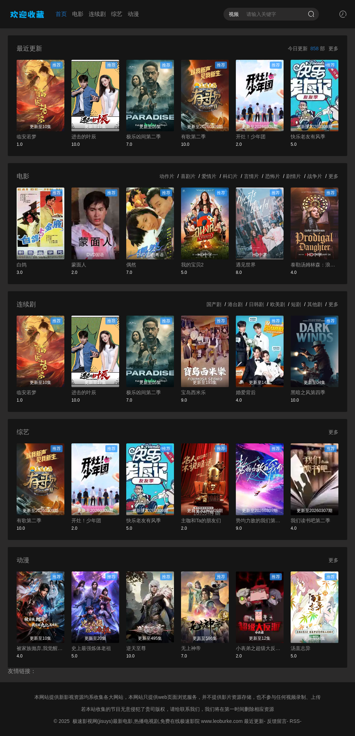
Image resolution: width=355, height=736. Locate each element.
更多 (333, 48)
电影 (77, 14)
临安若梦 (26, 136)
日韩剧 (256, 304)
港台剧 (235, 304)
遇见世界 (246, 265)
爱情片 (209, 176)
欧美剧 (277, 304)
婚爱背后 (246, 392)
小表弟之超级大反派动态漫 (260, 648)
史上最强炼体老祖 (91, 648)
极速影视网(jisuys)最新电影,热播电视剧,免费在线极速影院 (136, 721)
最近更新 (254, 721)
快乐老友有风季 (308, 136)
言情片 (251, 176)
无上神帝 (191, 648)
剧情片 (293, 176)
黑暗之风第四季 (308, 392)
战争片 (314, 176)
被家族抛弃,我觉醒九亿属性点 (40, 648)
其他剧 (314, 304)
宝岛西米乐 (193, 392)
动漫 (133, 14)
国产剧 (213, 304)
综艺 (116, 14)
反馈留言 (277, 721)
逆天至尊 (136, 648)
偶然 (131, 265)
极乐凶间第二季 (143, 136)
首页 (61, 14)
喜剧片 (188, 176)
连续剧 (97, 14)
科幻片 (230, 176)
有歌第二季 (193, 136)
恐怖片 (272, 176)
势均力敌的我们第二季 (260, 520)
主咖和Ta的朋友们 (201, 520)
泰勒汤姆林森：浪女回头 (314, 265)
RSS (295, 721)
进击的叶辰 (83, 136)
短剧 (296, 304)
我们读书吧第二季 (310, 520)
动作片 (166, 176)
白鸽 (22, 265)
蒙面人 (78, 265)
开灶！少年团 (251, 136)
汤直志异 (300, 648)
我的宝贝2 (192, 265)
